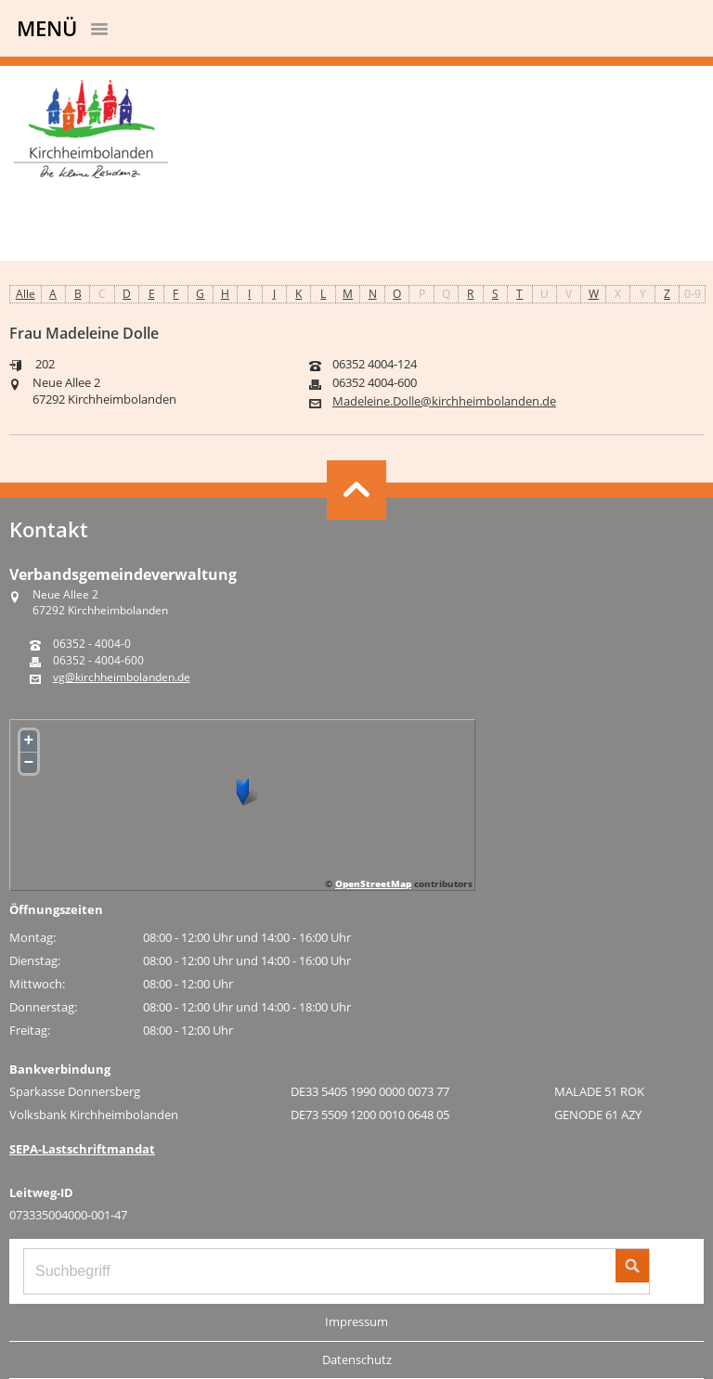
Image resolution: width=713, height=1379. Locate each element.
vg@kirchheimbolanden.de (121, 677)
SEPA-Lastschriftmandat (82, 1149)
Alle (25, 294)
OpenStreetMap (373, 883)
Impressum (356, 1321)
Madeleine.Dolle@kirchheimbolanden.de (444, 401)
